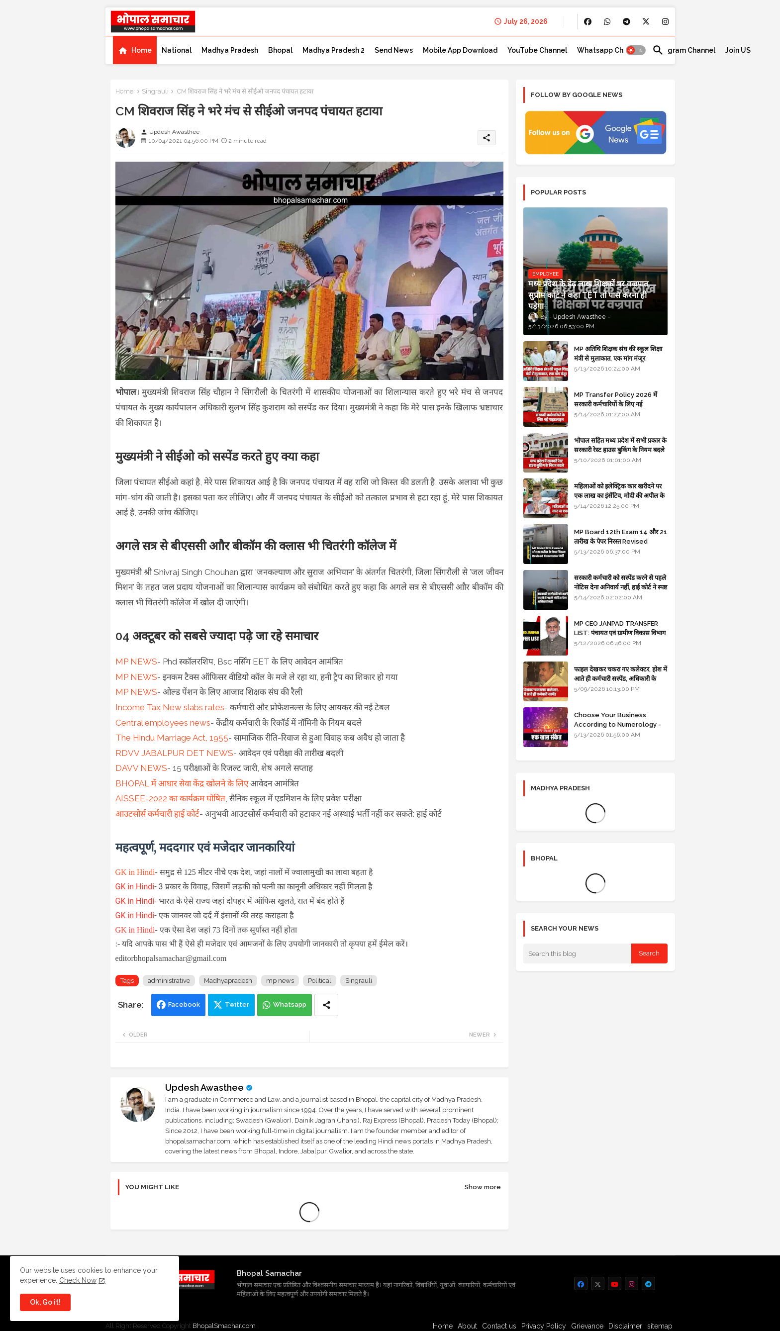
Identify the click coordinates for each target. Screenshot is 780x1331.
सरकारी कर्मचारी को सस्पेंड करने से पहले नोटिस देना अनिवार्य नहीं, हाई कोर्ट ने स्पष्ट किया (621, 586)
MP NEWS (136, 661)
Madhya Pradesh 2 (333, 50)
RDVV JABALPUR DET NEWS (174, 753)
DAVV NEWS (141, 768)
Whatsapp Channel (609, 50)
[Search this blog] (577, 953)
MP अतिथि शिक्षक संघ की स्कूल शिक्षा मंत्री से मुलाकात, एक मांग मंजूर (618, 353)
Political (319, 980)
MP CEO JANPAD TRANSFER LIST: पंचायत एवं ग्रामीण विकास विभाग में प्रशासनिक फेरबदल (620, 632)
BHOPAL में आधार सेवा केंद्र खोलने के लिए (181, 783)
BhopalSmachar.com (224, 1326)
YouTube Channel (537, 50)
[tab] (135, 50)
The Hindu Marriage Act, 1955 (171, 738)
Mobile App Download (460, 50)
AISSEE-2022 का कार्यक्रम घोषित (170, 798)
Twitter (237, 1004)
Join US (738, 50)
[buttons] (588, 21)
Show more (483, 1187)
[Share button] (326, 1005)
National (177, 50)
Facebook (184, 1004)
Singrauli (155, 91)
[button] (636, 50)
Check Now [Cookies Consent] (78, 1280)
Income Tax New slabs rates (169, 707)
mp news (280, 980)
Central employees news (162, 723)
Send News (394, 50)
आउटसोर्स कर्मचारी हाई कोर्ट (157, 814)
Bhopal (280, 50)
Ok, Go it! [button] (45, 1302)
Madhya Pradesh (229, 50)
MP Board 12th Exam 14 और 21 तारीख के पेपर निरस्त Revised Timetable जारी (620, 541)
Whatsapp (289, 1004)
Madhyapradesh (228, 980)
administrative (169, 980)
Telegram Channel (683, 50)
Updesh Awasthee (204, 1087)
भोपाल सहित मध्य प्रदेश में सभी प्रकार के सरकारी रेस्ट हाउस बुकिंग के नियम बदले (620, 445)
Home (141, 50)
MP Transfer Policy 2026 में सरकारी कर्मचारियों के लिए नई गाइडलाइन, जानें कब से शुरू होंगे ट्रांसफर (620, 403)
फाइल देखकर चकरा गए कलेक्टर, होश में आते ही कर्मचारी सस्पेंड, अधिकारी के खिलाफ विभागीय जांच (620, 678)
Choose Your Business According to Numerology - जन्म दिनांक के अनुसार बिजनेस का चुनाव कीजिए (621, 728)
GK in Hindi (135, 872)
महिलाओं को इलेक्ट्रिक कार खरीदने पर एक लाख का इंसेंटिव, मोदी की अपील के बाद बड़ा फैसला (619, 495)
